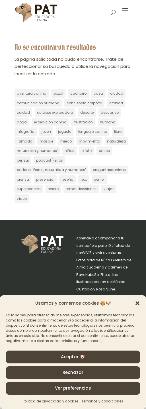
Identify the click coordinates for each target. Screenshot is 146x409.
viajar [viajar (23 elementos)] (109, 188)
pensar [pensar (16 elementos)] (23, 160)
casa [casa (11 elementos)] (98, 93)
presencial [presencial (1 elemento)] (45, 179)
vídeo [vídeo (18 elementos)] (22, 198)
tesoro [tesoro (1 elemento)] (53, 188)
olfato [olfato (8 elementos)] (86, 150)
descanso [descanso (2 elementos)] (110, 112)
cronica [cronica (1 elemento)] (116, 103)
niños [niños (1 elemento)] (69, 150)
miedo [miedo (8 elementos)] (66, 141)
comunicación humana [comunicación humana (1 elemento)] (38, 103)
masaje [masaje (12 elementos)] (46, 141)
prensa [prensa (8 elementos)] (23, 179)
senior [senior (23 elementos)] (99, 179)
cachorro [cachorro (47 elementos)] (78, 93)
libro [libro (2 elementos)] (118, 131)
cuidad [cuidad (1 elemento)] (23, 112)
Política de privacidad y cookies (51, 401)
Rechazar (73, 372)
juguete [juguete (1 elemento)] (64, 131)
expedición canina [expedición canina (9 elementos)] (50, 122)
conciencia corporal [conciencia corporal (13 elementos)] (84, 103)
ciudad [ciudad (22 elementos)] (116, 93)
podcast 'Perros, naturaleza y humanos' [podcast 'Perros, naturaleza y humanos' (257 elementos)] (51, 169)
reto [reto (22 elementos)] (84, 179)
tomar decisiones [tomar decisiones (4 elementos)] (81, 188)
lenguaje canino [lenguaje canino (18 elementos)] (92, 131)
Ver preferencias (73, 388)
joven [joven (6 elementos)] (46, 131)
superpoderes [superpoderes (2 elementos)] (29, 188)
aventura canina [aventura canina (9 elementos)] (31, 93)
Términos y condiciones (102, 401)
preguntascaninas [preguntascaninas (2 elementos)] (109, 169)
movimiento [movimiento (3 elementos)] (89, 141)
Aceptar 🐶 (73, 357)
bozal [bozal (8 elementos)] (58, 93)
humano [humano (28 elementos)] (107, 122)
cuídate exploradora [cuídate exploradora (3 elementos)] (55, 112)
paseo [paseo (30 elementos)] (104, 150)
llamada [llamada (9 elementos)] (24, 141)
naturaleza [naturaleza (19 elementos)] (116, 141)
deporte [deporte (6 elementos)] (87, 112)
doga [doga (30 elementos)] (22, 122)
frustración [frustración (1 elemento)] (83, 122)
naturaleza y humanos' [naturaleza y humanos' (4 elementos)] (37, 150)
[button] (137, 303)
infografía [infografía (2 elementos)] (25, 131)
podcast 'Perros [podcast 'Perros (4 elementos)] (49, 160)
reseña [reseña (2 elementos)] (67, 179)
